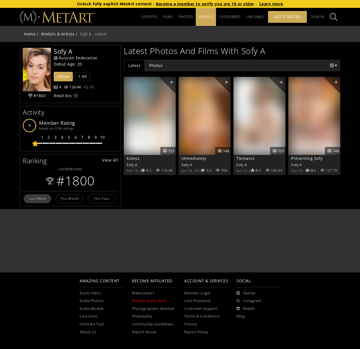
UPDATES (149, 16)
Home (29, 34)
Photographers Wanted (153, 308)
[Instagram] (249, 300)
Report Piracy (196, 332)
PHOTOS (186, 16)
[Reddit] (246, 308)
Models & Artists (57, 34)
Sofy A (132, 164)
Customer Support (201, 308)
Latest (134, 65)
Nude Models (92, 308)
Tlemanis (245, 158)
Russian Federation (76, 58)
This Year (102, 198)
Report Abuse (144, 332)
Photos (156, 65)
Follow (63, 76)
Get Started (287, 16)
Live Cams (89, 316)
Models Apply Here (149, 300)
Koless (133, 158)
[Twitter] (246, 293)
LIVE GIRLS (255, 16)
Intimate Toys (92, 324)
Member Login (197, 293)
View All (110, 160)
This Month (69, 198)
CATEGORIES (229, 16)
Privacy (190, 324)
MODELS (206, 16)
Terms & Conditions (202, 316)
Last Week (37, 198)
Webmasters (143, 293)
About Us (88, 332)
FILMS (168, 16)
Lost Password (197, 300)
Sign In (317, 16)
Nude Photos (92, 300)
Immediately (193, 158)
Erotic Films (90, 293)
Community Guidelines (152, 324)
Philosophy (142, 316)
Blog (240, 316)
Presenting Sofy (307, 158)
